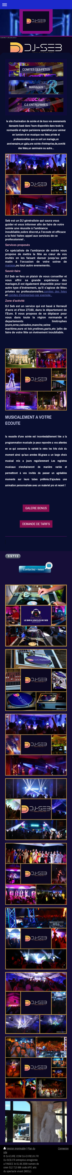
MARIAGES (36, 87)
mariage (10, 265)
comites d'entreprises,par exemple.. (30, 295)
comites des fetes (55, 291)
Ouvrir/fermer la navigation (36, 4)
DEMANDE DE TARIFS (36, 524)
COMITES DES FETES (36, 69)
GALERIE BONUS (36, 508)
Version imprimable (14, 1148)
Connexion (63, 1148)
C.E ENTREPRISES (36, 105)
